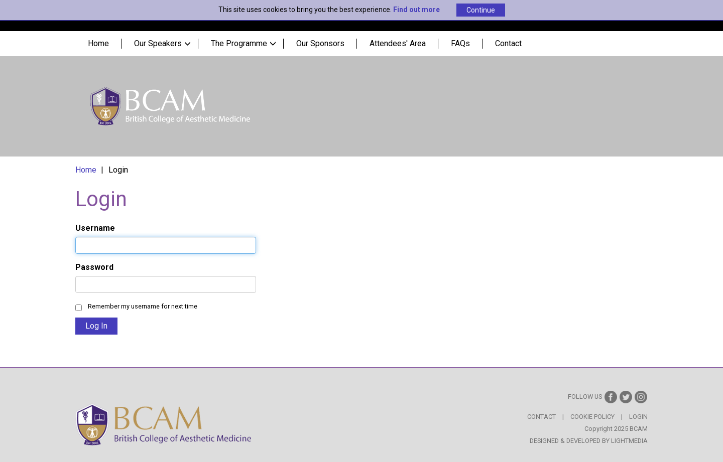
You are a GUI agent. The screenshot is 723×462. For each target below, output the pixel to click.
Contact (508, 43)
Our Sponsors (320, 43)
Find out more (416, 10)
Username (95, 228)
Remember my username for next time (142, 306)
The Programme (243, 43)
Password (94, 267)
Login (638, 416)
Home (98, 43)
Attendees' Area (398, 43)
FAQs (460, 43)
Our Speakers (162, 43)
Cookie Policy (592, 416)
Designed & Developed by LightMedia (589, 440)
